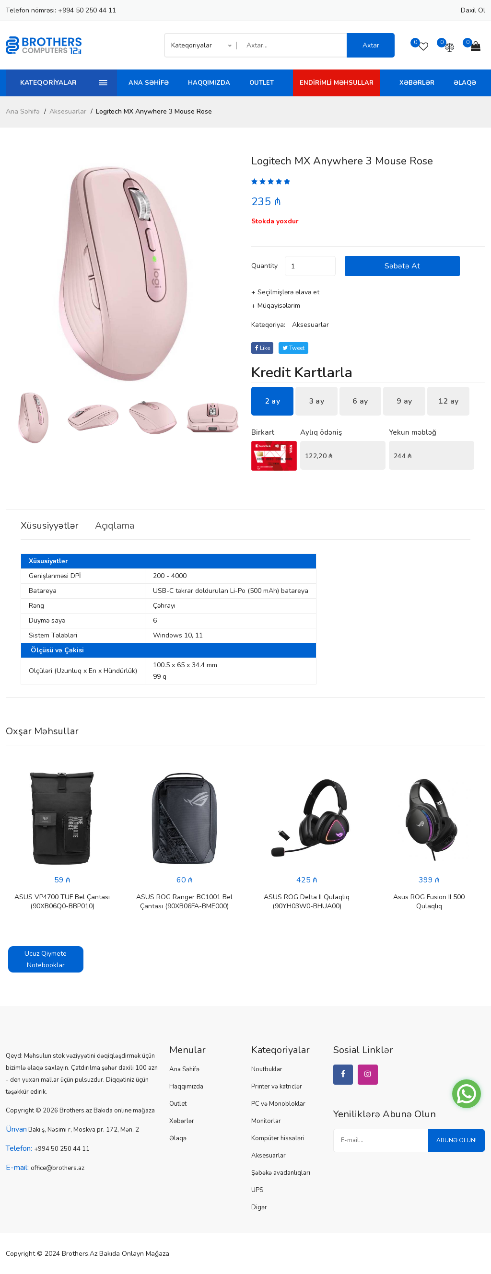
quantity (264, 265)
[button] (228, 273)
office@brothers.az (57, 1168)
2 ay (272, 401)
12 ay (448, 401)
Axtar (370, 45)
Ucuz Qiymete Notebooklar (45, 959)
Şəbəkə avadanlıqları (280, 1173)
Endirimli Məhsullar (337, 83)
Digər (259, 1207)
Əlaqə (465, 83)
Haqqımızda (209, 83)
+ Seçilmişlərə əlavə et (285, 292)
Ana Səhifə (149, 83)
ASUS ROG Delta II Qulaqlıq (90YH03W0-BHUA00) (307, 901)
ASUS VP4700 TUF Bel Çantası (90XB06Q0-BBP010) (62, 901)
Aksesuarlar (67, 111)
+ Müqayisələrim (275, 305)
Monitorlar (266, 1121)
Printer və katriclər (276, 1086)
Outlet (261, 83)
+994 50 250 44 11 (87, 10)
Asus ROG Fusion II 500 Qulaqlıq (429, 901)
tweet (294, 348)
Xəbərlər (416, 83)
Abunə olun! (456, 1141)
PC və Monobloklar (278, 1104)
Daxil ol (473, 10)
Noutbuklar (266, 1069)
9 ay (404, 401)
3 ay (316, 401)
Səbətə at (404, 266)
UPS (257, 1190)
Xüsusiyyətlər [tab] (50, 526)
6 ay (360, 401)
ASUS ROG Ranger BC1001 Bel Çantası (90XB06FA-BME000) (184, 901)
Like (262, 348)
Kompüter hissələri (277, 1138)
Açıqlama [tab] (117, 526)
